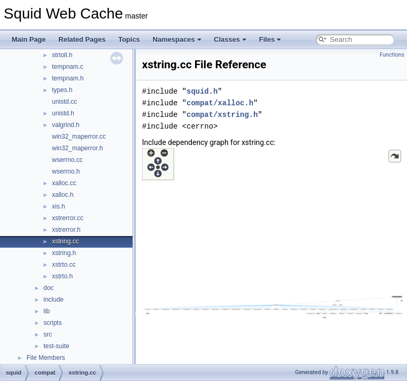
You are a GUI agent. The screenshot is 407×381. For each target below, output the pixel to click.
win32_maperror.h (77, 148)
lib (46, 311)
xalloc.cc (64, 183)
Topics (129, 39)
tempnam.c (67, 66)
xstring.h (64, 253)
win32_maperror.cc (78, 136)
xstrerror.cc (67, 218)
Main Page (29, 39)
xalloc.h (63, 194)
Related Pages (81, 39)
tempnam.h (68, 78)
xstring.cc (65, 241)
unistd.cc (64, 101)
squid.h (202, 91)
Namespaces (177, 39)
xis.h (58, 206)
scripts (52, 322)
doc (48, 288)
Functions (391, 54)
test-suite (56, 346)
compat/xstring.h (222, 115)
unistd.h (63, 113)
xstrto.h (62, 276)
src (47, 334)
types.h (62, 90)
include (53, 299)
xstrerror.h (66, 229)
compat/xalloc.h (220, 103)
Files (270, 39)
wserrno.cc (67, 160)
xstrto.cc (64, 264)
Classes (230, 39)
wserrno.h (66, 171)
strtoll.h (62, 55)
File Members (45, 357)
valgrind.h (65, 125)
